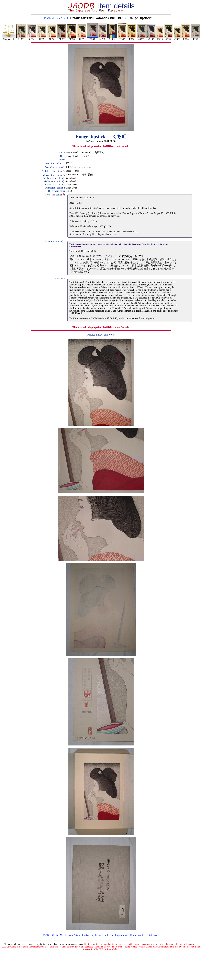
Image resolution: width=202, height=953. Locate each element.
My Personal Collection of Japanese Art (109, 935)
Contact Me (57, 935)
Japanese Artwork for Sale (77, 935)
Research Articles (138, 935)
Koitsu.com (153, 935)
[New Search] (61, 18)
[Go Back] (49, 18)
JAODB (46, 935)
